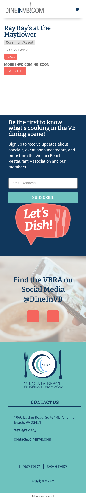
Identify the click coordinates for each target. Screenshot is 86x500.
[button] (77, 9)
